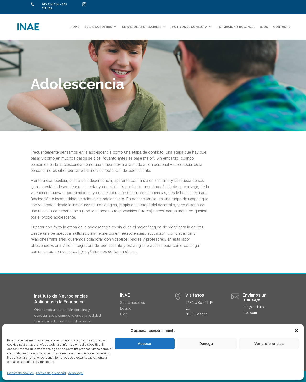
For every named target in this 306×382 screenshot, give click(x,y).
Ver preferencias (269, 343)
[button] (296, 330)
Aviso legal (75, 373)
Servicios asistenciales (141, 26)
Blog (264, 26)
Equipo (125, 308)
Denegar (206, 343)
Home (74, 26)
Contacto (282, 26)
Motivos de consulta (189, 26)
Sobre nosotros (98, 26)
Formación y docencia (236, 26)
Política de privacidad (51, 373)
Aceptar (145, 343)
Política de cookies (20, 373)
